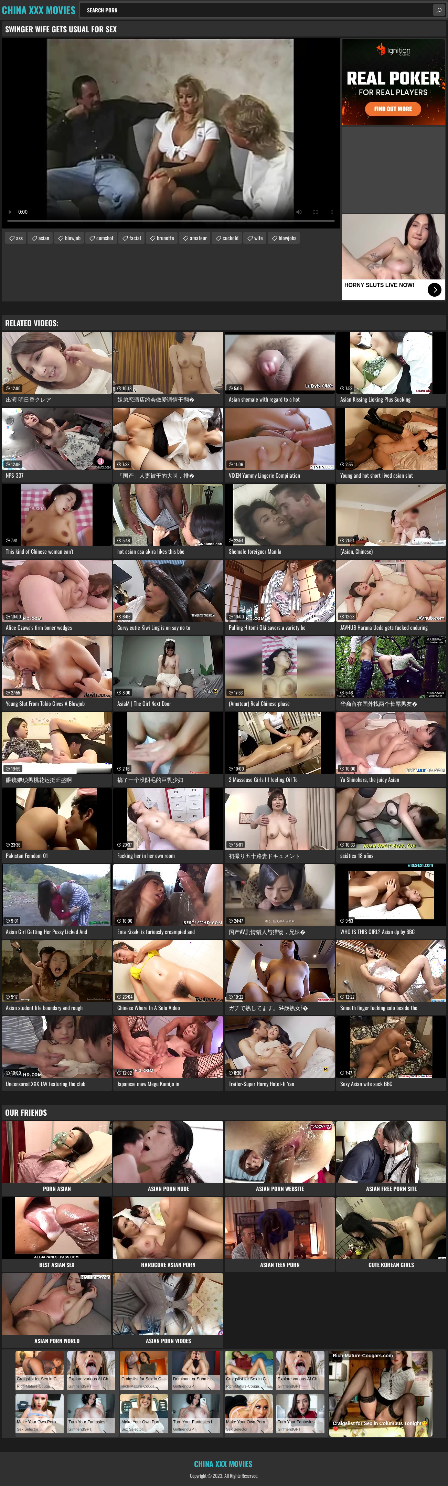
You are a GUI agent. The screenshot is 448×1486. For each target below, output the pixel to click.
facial (135, 238)
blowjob (73, 238)
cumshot (105, 238)
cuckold (230, 238)
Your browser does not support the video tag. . (171, 133)
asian (44, 238)
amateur (198, 238)
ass (19, 238)
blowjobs (287, 238)
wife (258, 238)
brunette (165, 238)
